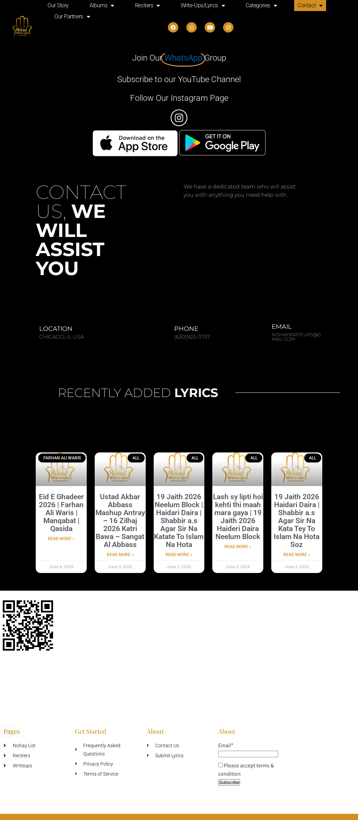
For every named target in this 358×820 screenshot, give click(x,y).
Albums (102, 5)
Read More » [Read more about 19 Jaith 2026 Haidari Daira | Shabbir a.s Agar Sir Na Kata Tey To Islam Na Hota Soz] (296, 554)
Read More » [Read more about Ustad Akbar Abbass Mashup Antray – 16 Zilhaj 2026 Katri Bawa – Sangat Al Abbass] (120, 554)
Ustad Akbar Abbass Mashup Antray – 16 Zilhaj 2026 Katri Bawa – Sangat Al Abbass (120, 521)
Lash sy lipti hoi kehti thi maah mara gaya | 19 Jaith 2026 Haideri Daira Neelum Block (238, 517)
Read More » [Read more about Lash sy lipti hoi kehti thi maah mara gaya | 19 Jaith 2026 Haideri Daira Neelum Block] (237, 546)
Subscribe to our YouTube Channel (179, 79)
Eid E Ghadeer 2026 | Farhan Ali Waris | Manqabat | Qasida (61, 513)
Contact (310, 5)
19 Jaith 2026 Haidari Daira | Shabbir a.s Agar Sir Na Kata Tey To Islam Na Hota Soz (296, 521)
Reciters (147, 5)
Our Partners (72, 16)
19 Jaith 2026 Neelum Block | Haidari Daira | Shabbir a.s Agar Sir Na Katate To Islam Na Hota (179, 521)
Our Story (58, 5)
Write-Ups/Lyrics (203, 5)
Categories (261, 5)
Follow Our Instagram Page (179, 98)
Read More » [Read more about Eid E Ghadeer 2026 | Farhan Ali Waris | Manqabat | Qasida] (61, 538)
